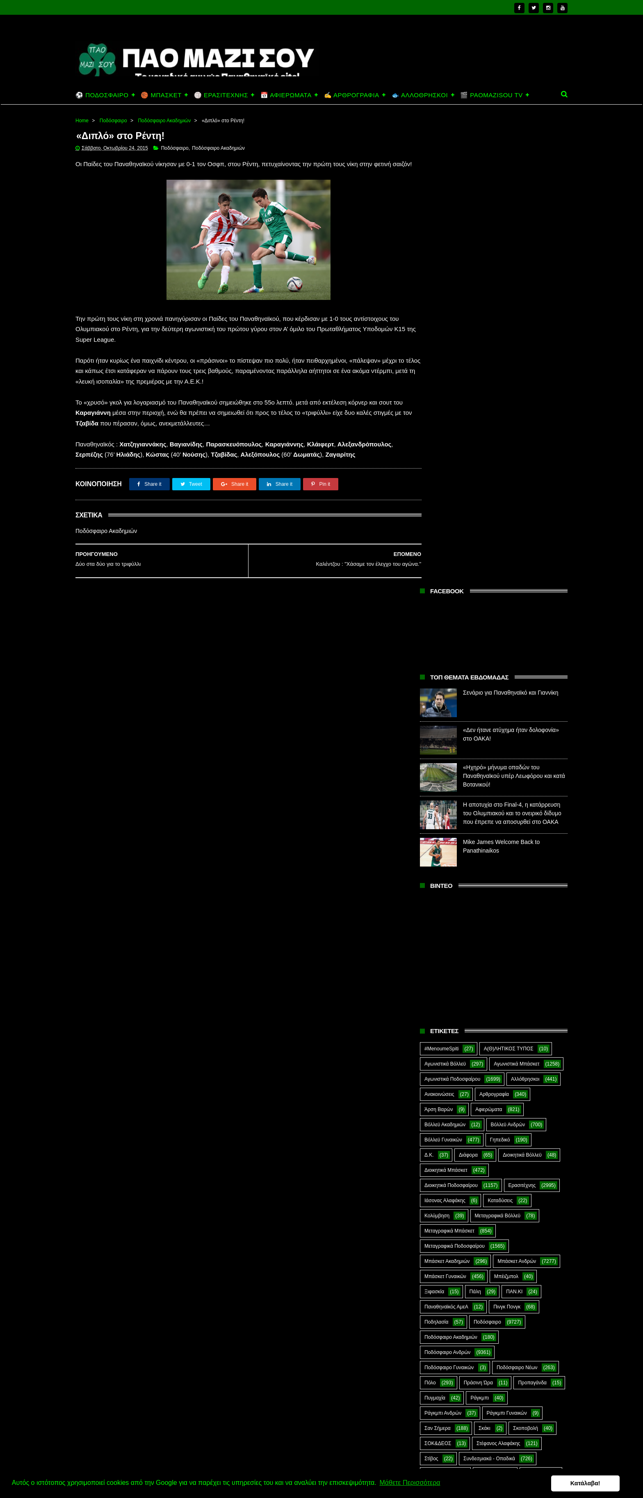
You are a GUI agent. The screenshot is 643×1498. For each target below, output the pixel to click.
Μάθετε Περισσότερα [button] (409, 1483)
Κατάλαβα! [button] (597, 1483)
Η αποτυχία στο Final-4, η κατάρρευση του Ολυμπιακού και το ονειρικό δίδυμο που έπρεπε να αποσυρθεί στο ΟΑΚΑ (512, 346)
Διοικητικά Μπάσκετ (445, 703)
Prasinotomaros (505, 1082)
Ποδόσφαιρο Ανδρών (447, 885)
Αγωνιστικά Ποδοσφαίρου (452, 612)
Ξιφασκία (434, 824)
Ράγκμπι (479, 930)
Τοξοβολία (488, 1006)
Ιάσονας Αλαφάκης (444, 733)
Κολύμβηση (436, 748)
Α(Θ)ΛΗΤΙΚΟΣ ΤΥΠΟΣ (509, 581)
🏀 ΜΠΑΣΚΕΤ (161, 94)
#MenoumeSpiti (441, 581)
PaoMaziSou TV (442, 1082)
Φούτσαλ (534, 1006)
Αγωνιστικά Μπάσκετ (516, 596)
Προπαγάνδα (532, 915)
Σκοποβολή (525, 961)
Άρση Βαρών (438, 642)
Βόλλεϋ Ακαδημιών (444, 657)
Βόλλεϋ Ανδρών (508, 657)
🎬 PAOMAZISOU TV (491, 94)
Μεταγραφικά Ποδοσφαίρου (454, 779)
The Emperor (438, 1097)
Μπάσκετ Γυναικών (445, 809)
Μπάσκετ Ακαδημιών (447, 794)
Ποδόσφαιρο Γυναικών (449, 900)
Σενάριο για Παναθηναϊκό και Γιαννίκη (511, 225)
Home (82, 120)
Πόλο (430, 915)
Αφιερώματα (488, 642)
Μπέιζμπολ (506, 809)
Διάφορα (468, 688)
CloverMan (436, 1052)
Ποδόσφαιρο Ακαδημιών (164, 120)
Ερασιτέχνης (522, 718)
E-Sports (483, 1052)
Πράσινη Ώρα (478, 915)
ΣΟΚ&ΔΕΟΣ (437, 976)
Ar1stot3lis (494, 1037)
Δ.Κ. (429, 688)
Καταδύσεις (500, 733)
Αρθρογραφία (494, 627)
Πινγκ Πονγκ (506, 839)
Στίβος (431, 991)
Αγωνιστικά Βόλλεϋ (445, 596)
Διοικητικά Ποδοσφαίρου (451, 718)
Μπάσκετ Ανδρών (516, 794)
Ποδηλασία (436, 855)
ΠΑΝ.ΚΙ (514, 824)
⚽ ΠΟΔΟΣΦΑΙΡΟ (101, 94)
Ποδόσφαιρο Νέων (517, 900)
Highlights (435, 1067)
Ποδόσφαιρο (113, 120)
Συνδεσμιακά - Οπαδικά (489, 991)
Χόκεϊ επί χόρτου (442, 1037)
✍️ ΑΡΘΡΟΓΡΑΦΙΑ (351, 94)
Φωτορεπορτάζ (504, 1022)
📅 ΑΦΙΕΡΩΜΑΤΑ (286, 94)
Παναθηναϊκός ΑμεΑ (446, 839)
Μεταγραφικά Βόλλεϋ (498, 748)
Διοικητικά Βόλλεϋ (522, 688)
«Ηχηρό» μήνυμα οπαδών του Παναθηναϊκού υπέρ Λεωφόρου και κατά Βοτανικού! (514, 308)
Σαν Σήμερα (437, 961)
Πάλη (475, 824)
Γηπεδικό (500, 672)
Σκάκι (484, 961)
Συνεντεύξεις (438, 1006)
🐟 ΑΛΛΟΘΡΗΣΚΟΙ (420, 94)
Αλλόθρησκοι (525, 612)
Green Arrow (531, 1052)
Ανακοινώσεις (439, 627)
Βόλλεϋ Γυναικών (443, 672)
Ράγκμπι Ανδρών (442, 946)
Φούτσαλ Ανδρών (443, 1022)
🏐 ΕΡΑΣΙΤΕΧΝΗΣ (221, 94)
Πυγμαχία (434, 930)
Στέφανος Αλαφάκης (498, 976)
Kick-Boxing (487, 1067)
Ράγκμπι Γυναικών (507, 946)
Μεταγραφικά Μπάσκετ (449, 763)
